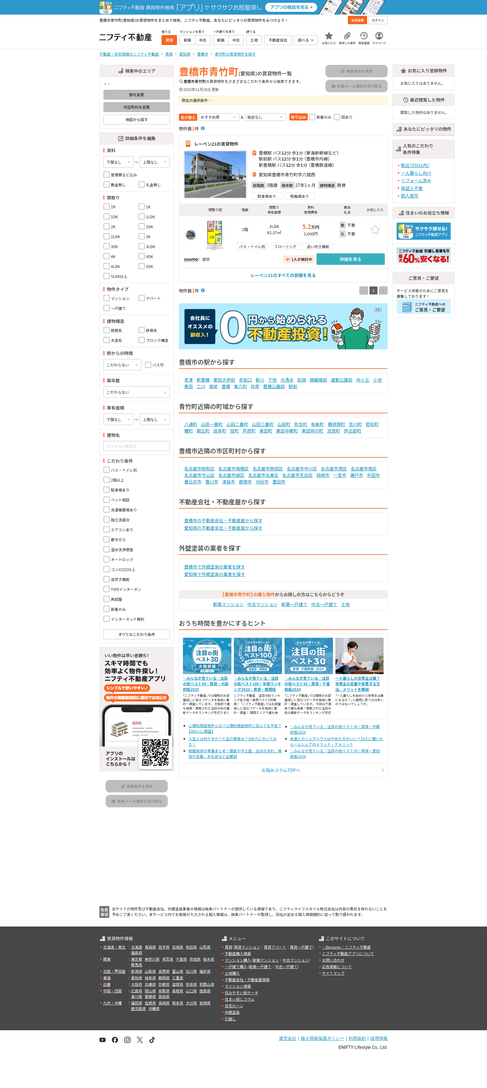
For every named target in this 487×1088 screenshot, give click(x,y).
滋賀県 (177, 984)
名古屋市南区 (364, 468)
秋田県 (191, 947)
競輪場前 (318, 380)
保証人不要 (412, 188)
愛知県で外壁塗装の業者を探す (214, 574)
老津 (188, 380)
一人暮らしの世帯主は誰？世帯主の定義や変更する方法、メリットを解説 (357, 683)
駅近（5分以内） (415, 165)
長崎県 (164, 1002)
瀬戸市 (356, 475)
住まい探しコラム (240, 999)
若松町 (372, 424)
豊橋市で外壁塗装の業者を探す (214, 567)
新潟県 (136, 971)
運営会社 (287, 1038)
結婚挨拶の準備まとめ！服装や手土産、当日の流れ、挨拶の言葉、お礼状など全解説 (235, 753)
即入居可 (409, 196)
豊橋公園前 (274, 386)
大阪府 (136, 984)
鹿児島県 (138, 1008)
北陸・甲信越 (114, 971)
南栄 (213, 386)
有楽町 (317, 424)
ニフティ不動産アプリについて (348, 953)
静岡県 (164, 977)
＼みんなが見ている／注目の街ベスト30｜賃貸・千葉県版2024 (307, 683)
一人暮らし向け (416, 173)
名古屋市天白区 (297, 475)
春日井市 (193, 481)
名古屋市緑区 (231, 475)
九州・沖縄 (112, 1002)
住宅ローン (234, 1005)
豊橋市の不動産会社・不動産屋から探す (223, 520)
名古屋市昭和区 (199, 468)
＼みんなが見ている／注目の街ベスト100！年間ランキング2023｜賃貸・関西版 (257, 683)
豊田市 (278, 481)
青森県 (150, 947)
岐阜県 (150, 977)
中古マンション (262, 604)
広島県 (136, 990)
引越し (230, 1018)
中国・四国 (112, 990)
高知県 (164, 996)
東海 (107, 977)
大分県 (191, 1002)
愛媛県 (150, 996)
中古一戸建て (324, 604)
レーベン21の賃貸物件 (216, 144)
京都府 (164, 984)
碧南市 (245, 481)
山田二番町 (237, 424)
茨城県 (195, 959)
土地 (345, 604)
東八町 (240, 386)
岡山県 (150, 990)
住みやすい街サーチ (241, 992)
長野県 (164, 971)
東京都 (136, 959)
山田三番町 (263, 424)
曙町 (188, 431)
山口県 (191, 990)
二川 (201, 386)
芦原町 (249, 431)
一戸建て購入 (236, 966)
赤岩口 (245, 380)
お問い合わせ (333, 960)
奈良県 (191, 984)
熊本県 (177, 1002)
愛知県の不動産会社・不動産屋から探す (223, 528)
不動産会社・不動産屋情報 (247, 979)
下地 (272, 380)
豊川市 (211, 481)
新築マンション (228, 604)
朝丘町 (203, 431)
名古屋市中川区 (302, 468)
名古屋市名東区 (263, 475)
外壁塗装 (232, 1012)
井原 (255, 386)
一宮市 (339, 475)
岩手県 (164, 947)
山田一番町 (212, 424)
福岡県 (136, 1002)
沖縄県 (154, 1008)
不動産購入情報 (238, 953)
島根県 (177, 990)
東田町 (265, 431)
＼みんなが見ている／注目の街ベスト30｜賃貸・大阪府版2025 (205, 683)
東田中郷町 (287, 431)
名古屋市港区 (334, 468)
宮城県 (177, 947)
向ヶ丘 (362, 380)
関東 (107, 959)
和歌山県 (206, 984)
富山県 (177, 971)
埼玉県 (167, 959)
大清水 (287, 380)
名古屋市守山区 (199, 475)
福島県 (136, 952)
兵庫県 (150, 984)
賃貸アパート (275, 947)
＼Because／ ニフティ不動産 (346, 947)
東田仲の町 (312, 431)
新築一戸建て (294, 604)
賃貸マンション (247, 947)
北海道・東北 (114, 947)
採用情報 (379, 1038)
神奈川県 (152, 959)
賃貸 (228, 947)
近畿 (107, 984)
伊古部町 (352, 431)
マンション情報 (238, 986)
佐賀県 (150, 1002)
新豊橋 (203, 380)
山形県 (205, 947)
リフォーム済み (416, 180)
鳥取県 (164, 990)
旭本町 (219, 431)
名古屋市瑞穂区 (233, 468)
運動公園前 (342, 380)
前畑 (301, 380)
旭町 (234, 431)
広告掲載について (337, 966)
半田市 (373, 475)
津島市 (228, 481)
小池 (377, 380)
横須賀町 (336, 424)
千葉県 (181, 959)
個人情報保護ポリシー (322, 1038)
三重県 (177, 977)
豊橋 (225, 386)
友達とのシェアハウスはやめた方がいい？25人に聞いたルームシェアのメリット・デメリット (337, 741)
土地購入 (232, 973)
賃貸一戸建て (301, 947)
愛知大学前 (224, 380)
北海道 (136, 947)
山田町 (283, 424)
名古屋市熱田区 (268, 468)
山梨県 (150, 971)
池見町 (333, 431)
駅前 (293, 386)
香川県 (136, 996)
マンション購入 (238, 960)
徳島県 (205, 990)
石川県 (191, 971)
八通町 (190, 424)
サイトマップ (333, 973)
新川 (260, 380)
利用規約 (357, 1038)
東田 (188, 386)
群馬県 (136, 964)
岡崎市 (323, 475)
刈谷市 (262, 481)
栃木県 (208, 959)
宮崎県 (205, 1002)
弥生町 (300, 424)
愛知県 (136, 977)
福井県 (205, 971)
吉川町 (355, 424)
